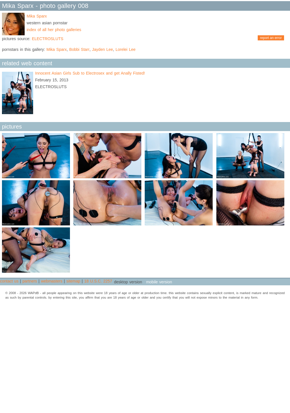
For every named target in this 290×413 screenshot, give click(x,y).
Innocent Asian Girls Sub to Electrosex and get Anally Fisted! (90, 73)
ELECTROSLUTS (47, 38)
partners (29, 281)
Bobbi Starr (79, 49)
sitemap (73, 281)
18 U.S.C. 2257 (98, 281)
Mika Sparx (37, 16)
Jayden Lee (102, 49)
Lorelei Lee (126, 49)
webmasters (51, 281)
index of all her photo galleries (54, 29)
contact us (9, 281)
